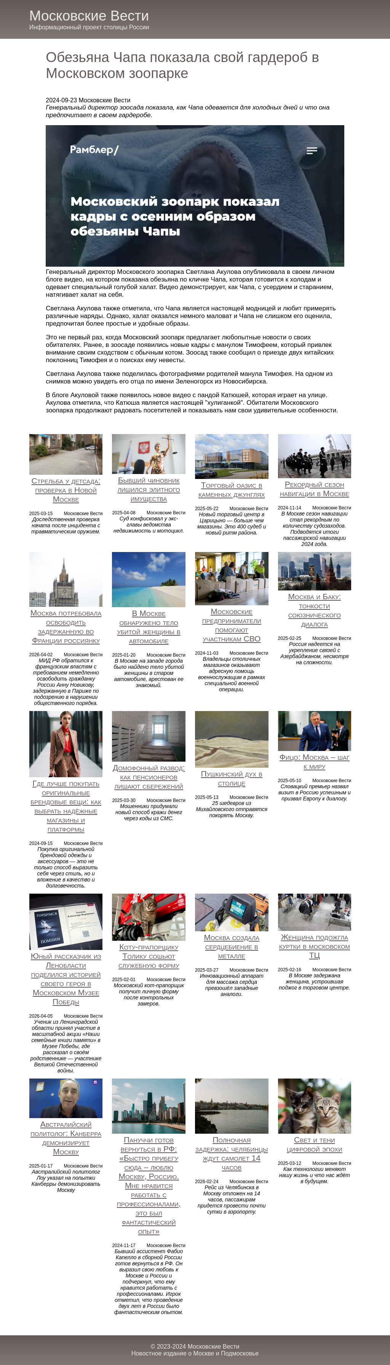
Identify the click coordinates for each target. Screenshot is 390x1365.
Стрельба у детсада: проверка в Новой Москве (66, 489)
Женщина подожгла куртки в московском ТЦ (314, 945)
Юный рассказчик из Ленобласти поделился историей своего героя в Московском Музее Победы (66, 978)
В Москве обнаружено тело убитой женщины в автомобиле (148, 627)
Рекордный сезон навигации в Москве (314, 489)
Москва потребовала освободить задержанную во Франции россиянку (66, 626)
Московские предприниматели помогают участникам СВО (231, 625)
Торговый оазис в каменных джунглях (231, 489)
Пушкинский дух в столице (231, 778)
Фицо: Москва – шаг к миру (315, 761)
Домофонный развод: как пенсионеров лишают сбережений (149, 776)
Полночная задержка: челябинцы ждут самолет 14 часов (231, 1153)
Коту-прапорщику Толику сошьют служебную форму (148, 955)
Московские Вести (89, 16)
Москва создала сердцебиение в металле (231, 946)
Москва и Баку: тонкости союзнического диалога (314, 610)
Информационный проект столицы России (89, 27)
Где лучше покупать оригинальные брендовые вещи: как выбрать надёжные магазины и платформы (65, 806)
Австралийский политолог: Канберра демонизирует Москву (65, 1138)
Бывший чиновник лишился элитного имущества (149, 489)
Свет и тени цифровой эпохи (314, 1144)
